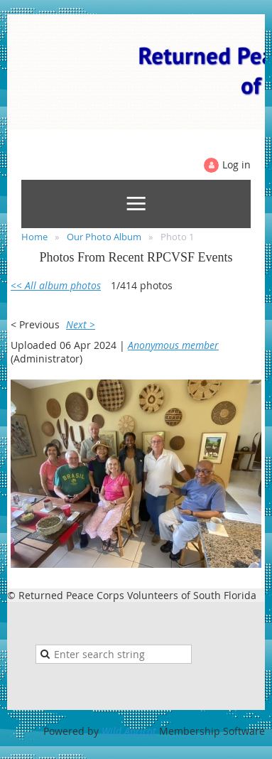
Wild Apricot (129, 731)
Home (34, 236)
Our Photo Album (104, 236)
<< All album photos (56, 285)
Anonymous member (173, 345)
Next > (80, 324)
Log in (236, 164)
